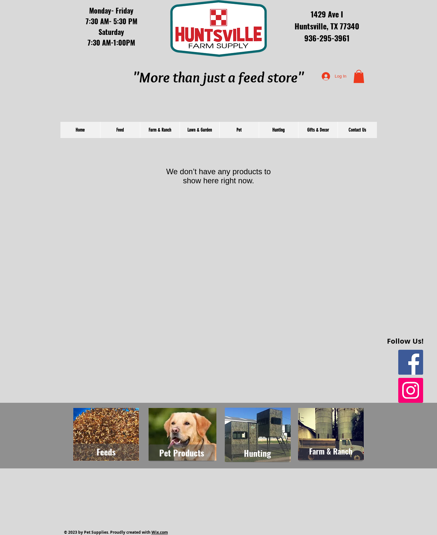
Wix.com (159, 532)
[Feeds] (106, 452)
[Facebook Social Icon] (410, 362)
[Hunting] (257, 453)
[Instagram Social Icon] (410, 390)
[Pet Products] (182, 452)
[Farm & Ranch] (330, 451)
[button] (358, 76)
